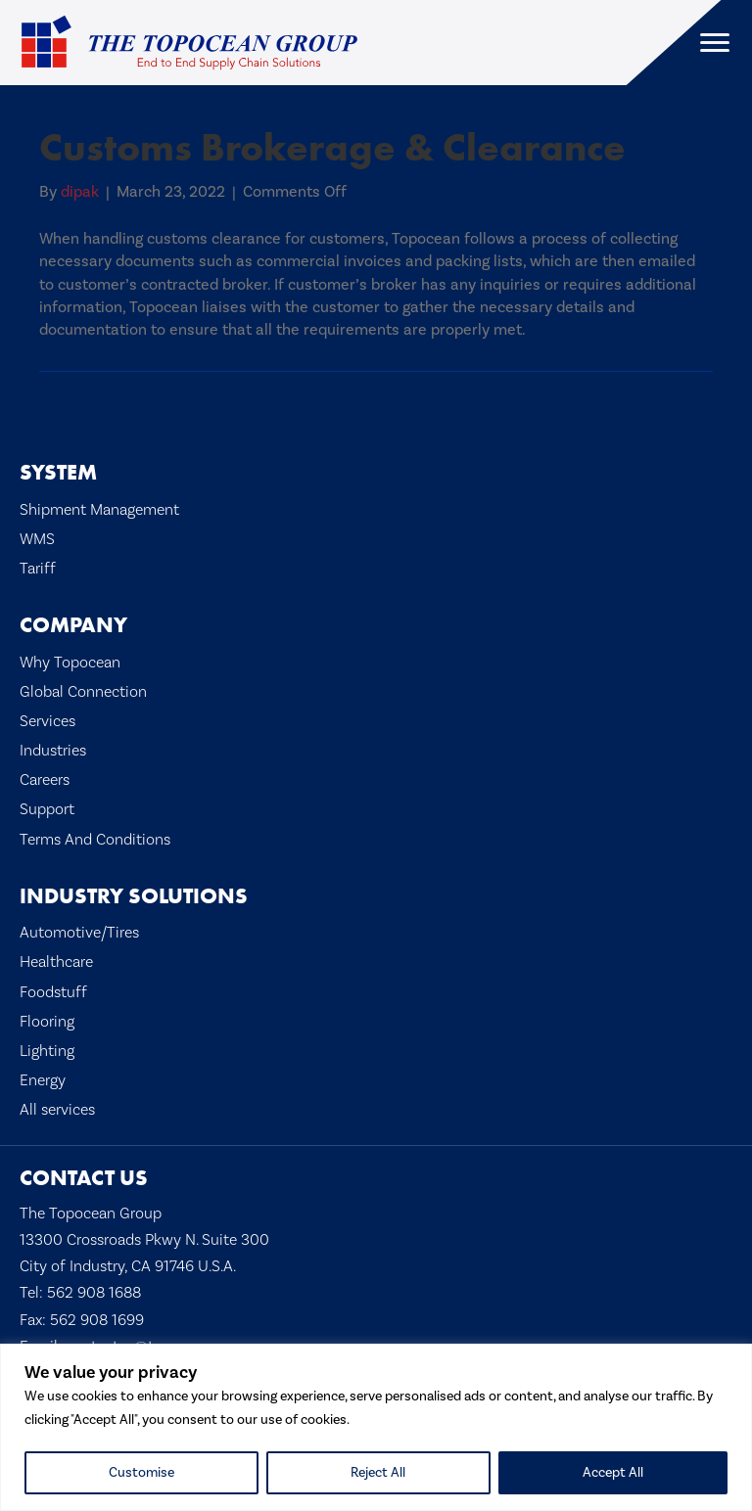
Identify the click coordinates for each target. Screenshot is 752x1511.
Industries (53, 750)
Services (47, 721)
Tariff (38, 568)
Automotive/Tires (79, 932)
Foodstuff (53, 992)
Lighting (47, 1051)
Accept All (613, 1473)
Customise (141, 1473)
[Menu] (714, 43)
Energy (43, 1080)
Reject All (378, 1473)
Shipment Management (99, 510)
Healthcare (56, 962)
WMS (37, 539)
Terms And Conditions (95, 839)
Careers (45, 780)
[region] (376, 1427)
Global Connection (83, 692)
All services (57, 1110)
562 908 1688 (94, 1293)
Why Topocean (70, 662)
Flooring (47, 1021)
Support (47, 809)
